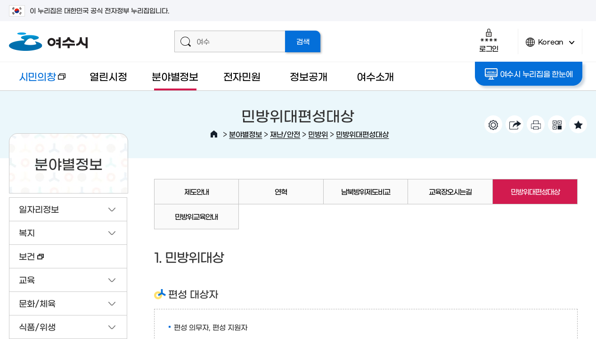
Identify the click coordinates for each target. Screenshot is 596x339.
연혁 (281, 191)
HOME (214, 134)
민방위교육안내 (196, 216)
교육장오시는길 (450, 191)
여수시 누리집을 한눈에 (529, 74)
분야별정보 (175, 76)
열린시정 (108, 76)
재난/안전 (285, 133)
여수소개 (375, 76)
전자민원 (242, 76)
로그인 (488, 40)
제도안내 (196, 191)
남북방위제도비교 (365, 191)
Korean (550, 46)
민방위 (318, 133)
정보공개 (308, 76)
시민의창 (37, 80)
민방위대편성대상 (362, 133)
